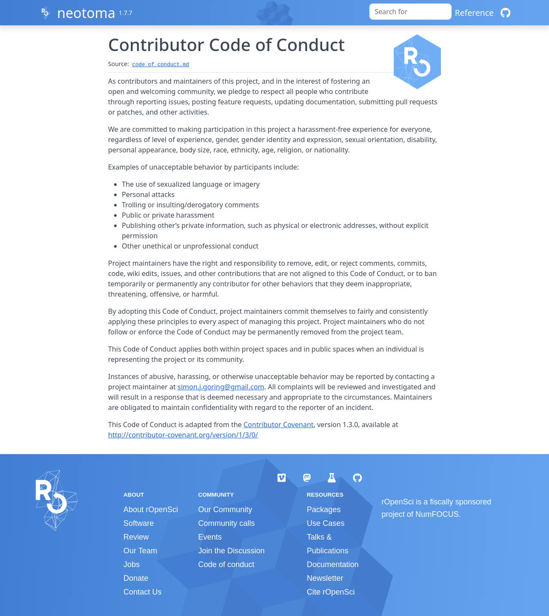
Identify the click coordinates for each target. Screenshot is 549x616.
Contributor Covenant (279, 424)
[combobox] (410, 11)
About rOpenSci (151, 509)
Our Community (225, 509)
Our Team (140, 550)
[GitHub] (505, 12)
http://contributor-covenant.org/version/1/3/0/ (183, 435)
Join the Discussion (231, 550)
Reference (474, 12)
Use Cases (325, 523)
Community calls (226, 523)
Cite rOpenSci (331, 592)
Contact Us (143, 592)
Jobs (132, 564)
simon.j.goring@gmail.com (221, 386)
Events (210, 537)
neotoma (86, 13)
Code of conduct (226, 564)
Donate (136, 578)
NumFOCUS (437, 514)
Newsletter (325, 578)
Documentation (333, 564)
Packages (324, 509)
